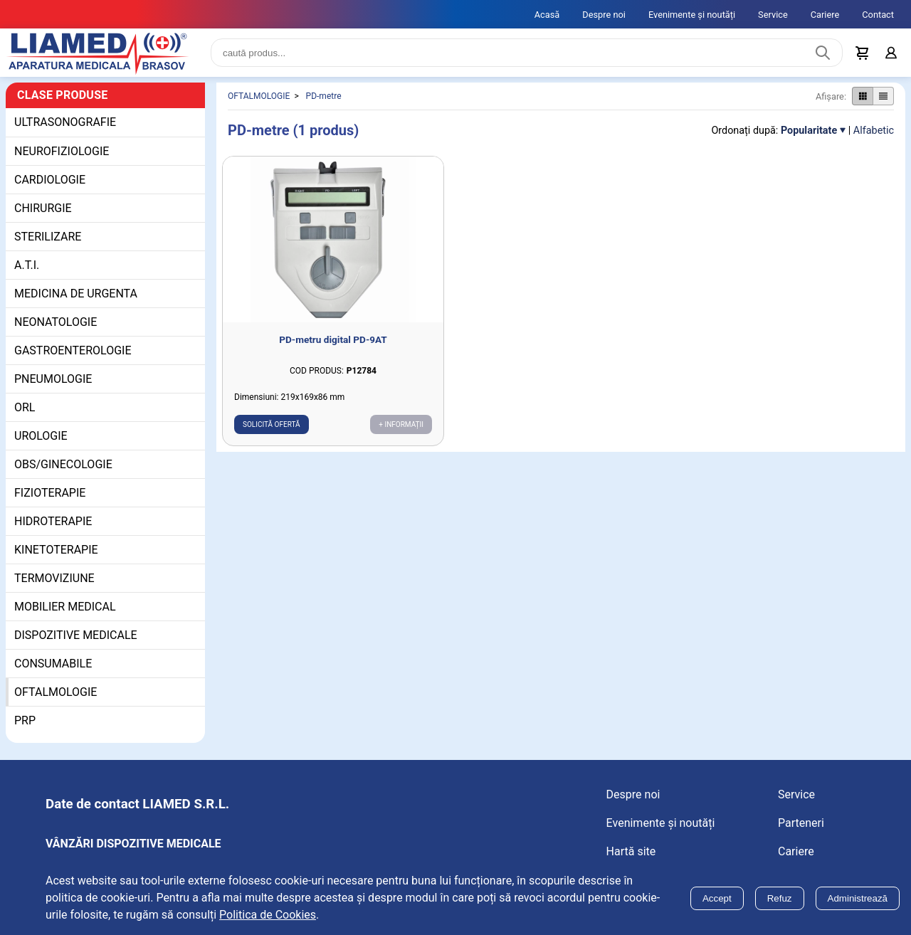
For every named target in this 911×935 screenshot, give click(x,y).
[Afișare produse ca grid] (862, 99)
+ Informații (401, 426)
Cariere (825, 14)
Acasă (547, 14)
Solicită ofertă (271, 426)
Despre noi (604, 14)
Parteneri (801, 825)
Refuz (779, 898)
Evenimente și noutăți (691, 14)
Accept (717, 898)
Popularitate (809, 133)
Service (773, 14)
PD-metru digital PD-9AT (333, 341)
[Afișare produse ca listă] (883, 99)
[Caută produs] (822, 54)
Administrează (858, 898)
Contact (878, 14)
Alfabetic (873, 133)
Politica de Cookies (267, 914)
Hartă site (631, 853)
